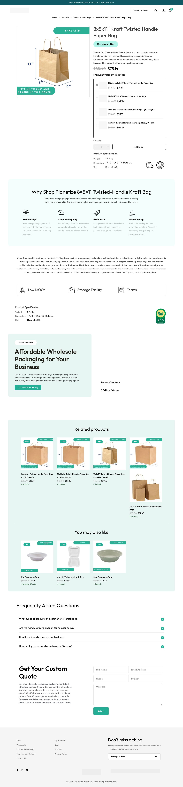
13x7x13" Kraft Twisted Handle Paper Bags (127, 96)
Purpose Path (111, 781)
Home (54, 17)
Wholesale (21, 745)
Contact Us (22, 758)
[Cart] (169, 10)
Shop (19, 740)
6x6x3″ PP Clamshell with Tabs (71, 577)
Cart (57, 745)
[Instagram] (22, 770)
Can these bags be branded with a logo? (41, 637)
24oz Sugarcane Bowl (103, 577)
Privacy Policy (61, 753)
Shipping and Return (26, 753)
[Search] (155, 10)
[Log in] (163, 10)
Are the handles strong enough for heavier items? (46, 627)
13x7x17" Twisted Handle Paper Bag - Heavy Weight (131, 122)
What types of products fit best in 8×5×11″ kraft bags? (48, 618)
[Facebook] (18, 770)
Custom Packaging (25, 749)
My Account (60, 740)
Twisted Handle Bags (82, 17)
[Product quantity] (101, 147)
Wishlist (58, 749)
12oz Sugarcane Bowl (30, 577)
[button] (28, 387)
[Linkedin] (27, 770)
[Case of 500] (111, 167)
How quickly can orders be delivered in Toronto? (45, 646)
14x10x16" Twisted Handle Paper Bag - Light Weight (131, 109)
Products (65, 17)
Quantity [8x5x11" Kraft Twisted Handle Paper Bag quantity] (97, 140)
